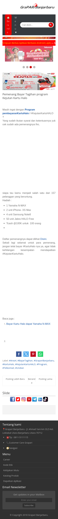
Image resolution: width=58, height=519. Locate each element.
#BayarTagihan (25, 360)
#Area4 (12, 360)
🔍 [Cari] (50, 25)
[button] (18, 354)
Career (6, 459)
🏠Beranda (8, 25)
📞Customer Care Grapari (19, 442)
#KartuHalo (8, 364)
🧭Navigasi (11, 448)
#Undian (19, 367)
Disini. (43, 239)
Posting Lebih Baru (15, 379)
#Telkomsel (8, 367)
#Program (42, 364)
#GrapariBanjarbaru (44, 360)
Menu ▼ (16, 25)
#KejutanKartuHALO (25, 364)
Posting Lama (45, 379)
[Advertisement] (29, 159)
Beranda (31, 381)
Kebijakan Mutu (11, 470)
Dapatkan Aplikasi (12, 481)
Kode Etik (8, 464)
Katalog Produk (11, 475)
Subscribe (28, 505)
